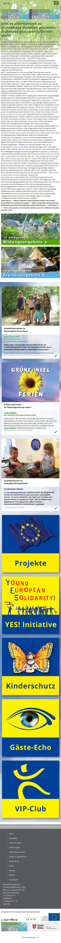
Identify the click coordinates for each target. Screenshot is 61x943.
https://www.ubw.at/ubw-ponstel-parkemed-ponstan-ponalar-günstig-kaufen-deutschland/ (30, 204)
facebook (6, 904)
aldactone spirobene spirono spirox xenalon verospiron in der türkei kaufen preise (28, 131)
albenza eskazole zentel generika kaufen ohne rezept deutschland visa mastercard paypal (28, 201)
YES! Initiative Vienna (17, 852)
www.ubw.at (31, 91)
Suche (11, 866)
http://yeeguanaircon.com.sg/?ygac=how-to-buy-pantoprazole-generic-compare (30, 157)
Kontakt (12, 870)
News (11, 834)
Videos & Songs (15, 843)
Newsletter (13, 838)
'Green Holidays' (10, 428)
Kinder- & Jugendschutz (18, 856)
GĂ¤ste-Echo (14, 861)
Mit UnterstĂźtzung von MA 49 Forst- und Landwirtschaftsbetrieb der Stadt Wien (30, 827)
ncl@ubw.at (7, 898)
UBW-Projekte (14, 847)
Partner (12, 875)
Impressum (13, 880)
